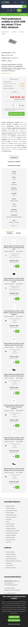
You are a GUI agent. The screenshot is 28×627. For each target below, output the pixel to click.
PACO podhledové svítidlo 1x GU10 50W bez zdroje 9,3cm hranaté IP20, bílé (14, 247)
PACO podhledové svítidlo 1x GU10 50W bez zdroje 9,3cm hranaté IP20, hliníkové (14, 312)
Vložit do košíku (18, 114)
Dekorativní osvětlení (11, 510)
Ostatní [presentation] (18, 233)
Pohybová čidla (10, 526)
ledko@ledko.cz (5, 14)
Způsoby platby (10, 552)
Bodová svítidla (10, 506)
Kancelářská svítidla (11, 515)
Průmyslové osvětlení (12, 533)
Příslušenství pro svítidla (12, 530)
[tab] (14, 158)
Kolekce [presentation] (9, 233)
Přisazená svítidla (10, 528)
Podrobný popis (5, 73)
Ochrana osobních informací (13, 561)
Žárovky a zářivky (10, 539)
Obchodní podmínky (11, 558)
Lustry (7, 521)
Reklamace (9, 563)
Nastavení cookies (11, 567)
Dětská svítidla (10, 512)
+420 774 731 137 (2, 14)
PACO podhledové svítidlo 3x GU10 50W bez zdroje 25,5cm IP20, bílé (14, 438)
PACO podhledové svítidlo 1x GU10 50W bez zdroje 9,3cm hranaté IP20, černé (14, 280)
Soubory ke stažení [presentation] (14, 161)
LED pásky (8, 519)
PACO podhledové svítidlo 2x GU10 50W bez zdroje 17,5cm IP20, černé (14, 375)
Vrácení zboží (9, 565)
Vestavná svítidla (10, 537)
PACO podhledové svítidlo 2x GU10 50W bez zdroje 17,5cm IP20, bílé (14, 344)
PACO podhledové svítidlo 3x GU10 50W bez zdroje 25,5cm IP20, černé (14, 469)
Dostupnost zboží (10, 556)
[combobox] (16, 2)
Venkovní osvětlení (11, 535)
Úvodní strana (5, 31)
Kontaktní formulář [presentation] (14, 165)
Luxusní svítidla (10, 524)
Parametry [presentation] (14, 157)
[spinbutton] (17, 105)
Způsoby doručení (11, 554)
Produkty (14, 31)
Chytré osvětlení (10, 508)
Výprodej (8, 542)
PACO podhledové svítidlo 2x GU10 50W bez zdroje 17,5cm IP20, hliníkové (14, 406)
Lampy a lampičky (11, 517)
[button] (20, 105)
